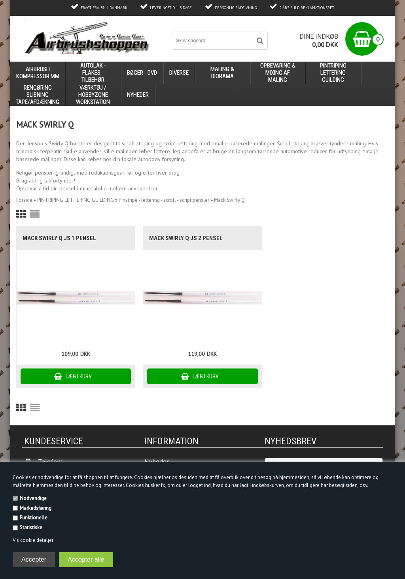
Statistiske (31, 527)
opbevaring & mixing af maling (277, 72)
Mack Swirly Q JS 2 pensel (186, 238)
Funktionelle (33, 517)
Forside (24, 200)
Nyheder (138, 94)
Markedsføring (35, 508)
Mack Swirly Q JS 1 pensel (59, 238)
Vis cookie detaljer (33, 540)
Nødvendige (33, 498)
